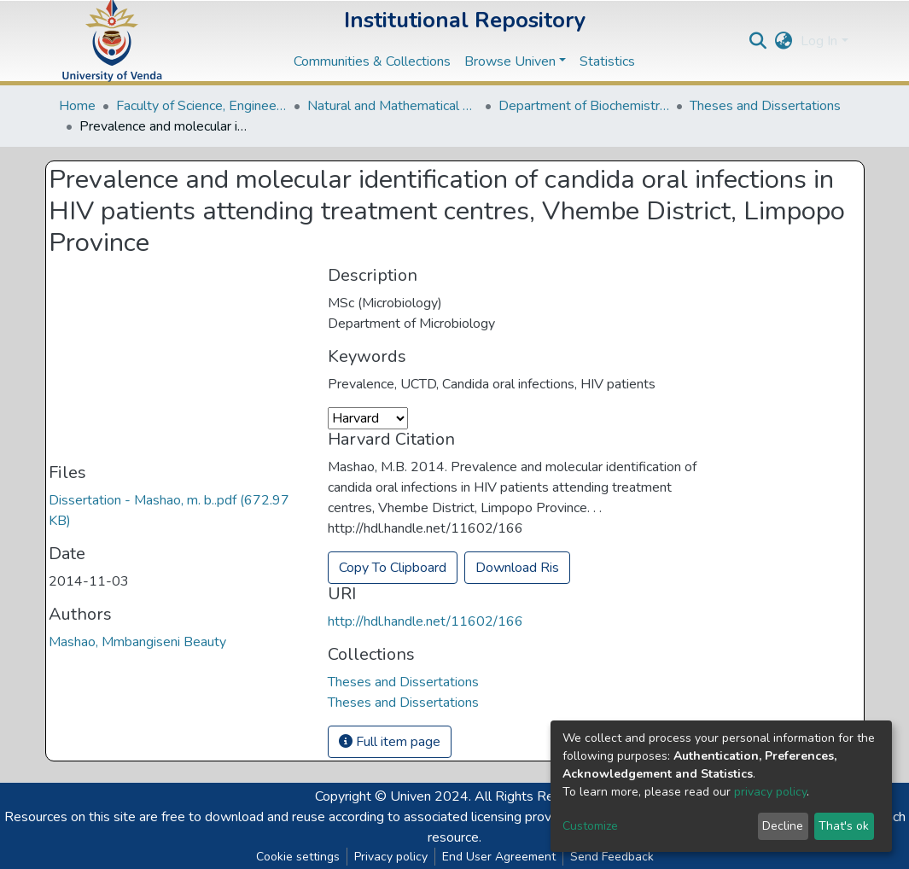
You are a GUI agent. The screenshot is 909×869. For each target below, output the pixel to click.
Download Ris (517, 567)
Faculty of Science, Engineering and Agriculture (201, 105)
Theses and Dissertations (765, 105)
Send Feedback (612, 857)
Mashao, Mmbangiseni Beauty (137, 642)
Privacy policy (391, 857)
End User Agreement (499, 857)
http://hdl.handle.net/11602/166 (425, 621)
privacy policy (770, 792)
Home (77, 105)
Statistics (607, 61)
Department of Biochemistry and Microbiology (583, 105)
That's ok (844, 826)
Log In (819, 41)
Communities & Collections (372, 61)
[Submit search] (757, 41)
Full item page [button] (389, 741)
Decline (782, 826)
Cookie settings (298, 857)
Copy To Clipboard (392, 567)
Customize (590, 826)
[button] (783, 41)
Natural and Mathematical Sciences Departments (392, 105)
